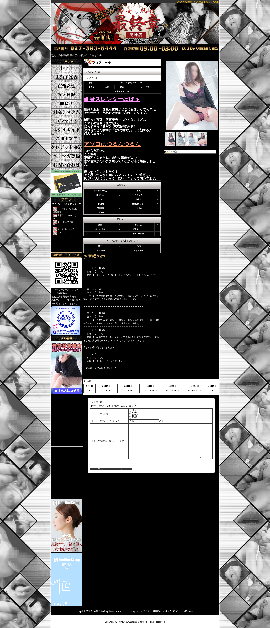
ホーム (77, 611)
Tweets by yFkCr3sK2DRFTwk (66, 250)
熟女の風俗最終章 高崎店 (131, 622)
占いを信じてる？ (66, 229)
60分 (130, 410)
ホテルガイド (142, 611)
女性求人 (167, 611)
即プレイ (177, 611)
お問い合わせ (189, 611)
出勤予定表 (87, 611)
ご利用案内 (156, 611)
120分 (130, 417)
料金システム (115, 611)
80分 (130, 412)
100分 (130, 415)
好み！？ (62, 233)
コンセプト (128, 611)
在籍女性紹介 (100, 611)
